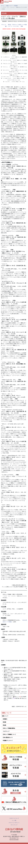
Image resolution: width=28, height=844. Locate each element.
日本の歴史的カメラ (7, 737)
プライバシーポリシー (14, 822)
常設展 (4, 725)
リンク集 (14, 820)
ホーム (2, 5)
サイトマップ (14, 824)
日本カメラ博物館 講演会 (8, 728)
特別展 (16, 5)
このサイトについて (14, 818)
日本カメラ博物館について (9, 734)
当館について (9, 5)
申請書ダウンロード (7, 740)
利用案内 (4, 719)
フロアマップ (5, 731)
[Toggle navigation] (26, 1)
